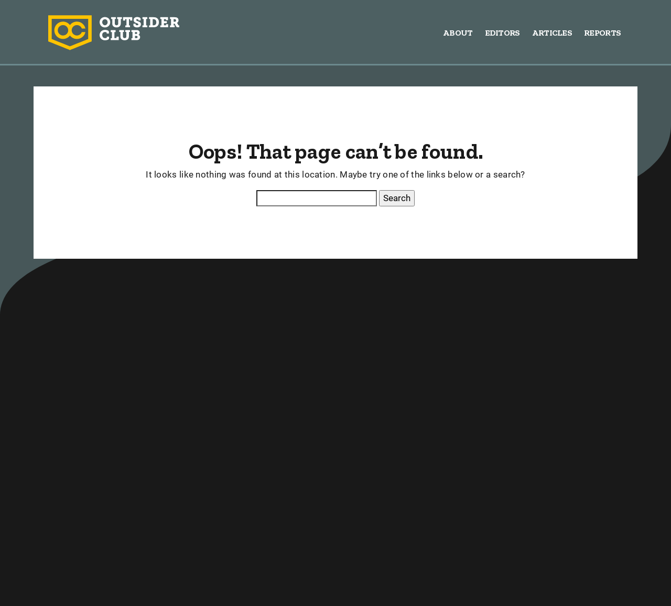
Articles (552, 33)
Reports (602, 33)
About (458, 33)
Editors (502, 33)
